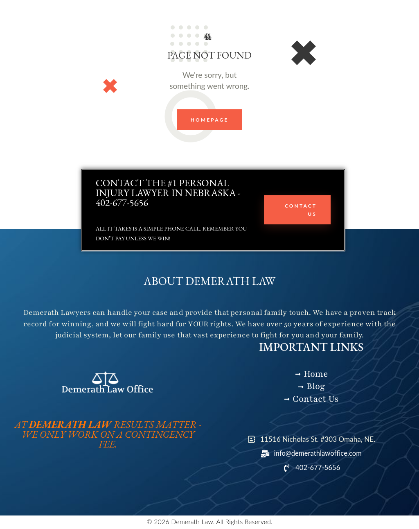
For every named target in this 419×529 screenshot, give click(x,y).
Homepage (210, 120)
